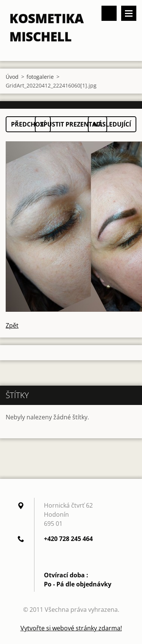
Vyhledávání (109, 13)
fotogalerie (40, 76)
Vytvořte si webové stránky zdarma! (71, 628)
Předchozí (28, 124)
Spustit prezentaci (71, 124)
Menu (128, 13)
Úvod (12, 76)
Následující (112, 124)
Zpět (12, 325)
